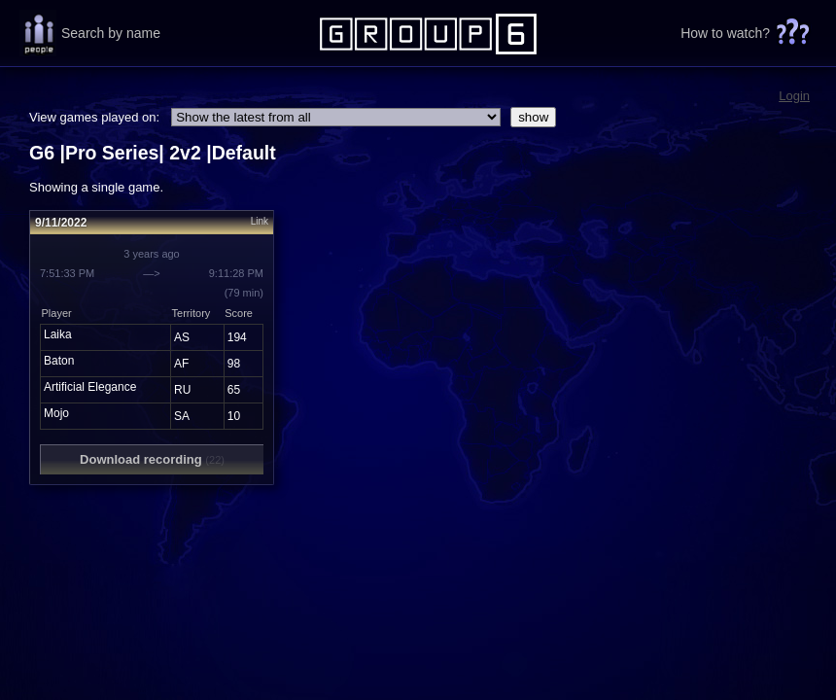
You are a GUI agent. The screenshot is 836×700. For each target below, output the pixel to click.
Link (259, 221)
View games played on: (94, 117)
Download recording (152, 459)
